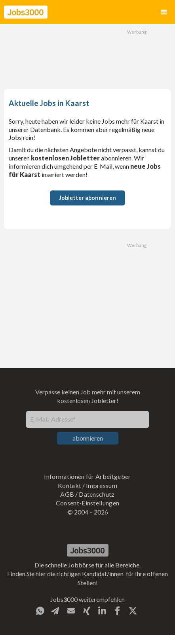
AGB (67, 494)
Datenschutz (97, 494)
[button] (164, 12)
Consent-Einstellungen (88, 503)
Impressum (101, 485)
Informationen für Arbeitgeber (87, 476)
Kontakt (69, 485)
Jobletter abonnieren (87, 197)
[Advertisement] (87, 55)
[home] (26, 12)
